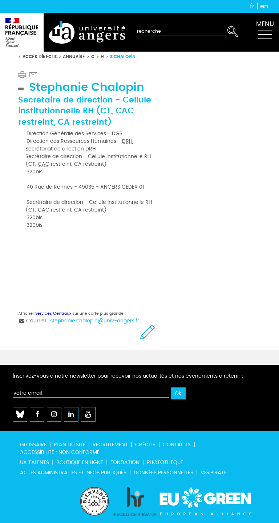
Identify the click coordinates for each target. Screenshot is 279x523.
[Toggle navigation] (265, 32)
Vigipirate (214, 472)
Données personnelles (163, 472)
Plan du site (69, 444)
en (264, 6)
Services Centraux (53, 313)
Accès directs (40, 56)
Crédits (145, 444)
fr (252, 6)
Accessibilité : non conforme (60, 452)
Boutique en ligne (79, 462)
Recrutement (110, 444)
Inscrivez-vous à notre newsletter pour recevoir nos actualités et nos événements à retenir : (128, 376)
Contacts (177, 444)
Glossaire (33, 444)
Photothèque (165, 462)
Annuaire (74, 56)
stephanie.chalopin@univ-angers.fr (94, 321)
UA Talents (34, 462)
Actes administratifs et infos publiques (73, 472)
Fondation (125, 462)
